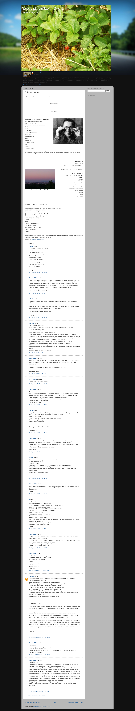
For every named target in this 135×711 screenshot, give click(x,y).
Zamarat (31, 457)
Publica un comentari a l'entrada (36, 695)
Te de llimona (33, 379)
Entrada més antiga (75, 702)
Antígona (31, 576)
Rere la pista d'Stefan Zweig (42, 9)
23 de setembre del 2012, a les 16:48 (39, 654)
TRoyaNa (31, 323)
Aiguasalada (32, 553)
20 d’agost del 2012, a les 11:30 (38, 352)
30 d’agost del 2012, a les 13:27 (38, 528)
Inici (54, 702)
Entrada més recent (32, 702)
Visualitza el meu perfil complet (32, 84)
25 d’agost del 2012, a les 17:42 (38, 493)
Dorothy (31, 410)
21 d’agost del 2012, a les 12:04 (38, 384)
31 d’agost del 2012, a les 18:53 (38, 548)
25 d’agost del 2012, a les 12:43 (38, 478)
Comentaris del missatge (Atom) (42, 706)
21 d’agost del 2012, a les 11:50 (38, 373)
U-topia (31, 246)
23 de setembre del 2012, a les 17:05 (39, 691)
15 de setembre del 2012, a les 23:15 (39, 637)
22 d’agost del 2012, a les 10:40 (38, 432)
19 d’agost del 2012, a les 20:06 (38, 272)
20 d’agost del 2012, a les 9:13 (37, 293)
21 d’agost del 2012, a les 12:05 (38, 404)
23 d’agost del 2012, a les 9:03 (37, 452)
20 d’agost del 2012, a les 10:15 (38, 317)
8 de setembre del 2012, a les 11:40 (39, 570)
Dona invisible (38, 73)
